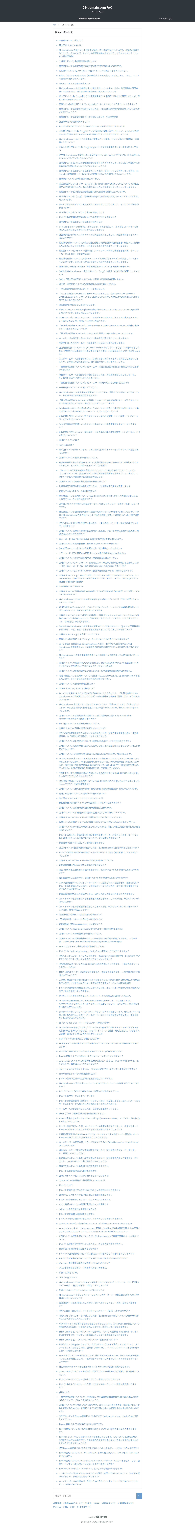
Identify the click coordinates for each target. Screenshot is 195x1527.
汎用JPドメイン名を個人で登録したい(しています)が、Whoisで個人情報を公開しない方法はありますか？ (99, 828)
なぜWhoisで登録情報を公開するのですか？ (78, 1248)
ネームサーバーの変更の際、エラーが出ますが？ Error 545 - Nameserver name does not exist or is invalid (99, 1144)
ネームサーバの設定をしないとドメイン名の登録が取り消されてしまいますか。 (94, 338)
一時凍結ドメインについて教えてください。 (78, 387)
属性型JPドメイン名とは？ (71, 45)
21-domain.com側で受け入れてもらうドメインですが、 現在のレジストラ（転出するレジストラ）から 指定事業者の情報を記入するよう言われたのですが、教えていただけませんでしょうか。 (99, 707)
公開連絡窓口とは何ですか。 (72, 586)
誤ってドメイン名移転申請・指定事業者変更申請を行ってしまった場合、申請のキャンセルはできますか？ (99, 900)
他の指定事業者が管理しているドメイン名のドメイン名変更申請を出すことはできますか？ (97, 426)
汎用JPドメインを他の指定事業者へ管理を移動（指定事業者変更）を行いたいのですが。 (99, 788)
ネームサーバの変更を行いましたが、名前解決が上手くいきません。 (90, 1108)
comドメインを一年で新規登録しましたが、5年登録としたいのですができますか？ (96, 1223)
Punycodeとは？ (66, 444)
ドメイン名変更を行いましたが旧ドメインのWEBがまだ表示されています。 (92, 126)
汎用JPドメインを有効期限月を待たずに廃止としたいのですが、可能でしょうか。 (96, 753)
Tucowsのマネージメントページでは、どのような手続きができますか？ (91, 1468)
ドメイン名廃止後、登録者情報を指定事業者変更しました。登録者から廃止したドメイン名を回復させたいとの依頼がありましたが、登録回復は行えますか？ (98, 836)
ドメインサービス (102, 18)
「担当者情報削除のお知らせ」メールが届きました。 (83, 288)
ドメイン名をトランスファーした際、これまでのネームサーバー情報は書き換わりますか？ (97, 1386)
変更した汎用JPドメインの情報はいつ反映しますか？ (83, 793)
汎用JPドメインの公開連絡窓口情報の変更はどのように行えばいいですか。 (93, 812)
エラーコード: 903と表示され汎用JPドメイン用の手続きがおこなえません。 (93, 553)
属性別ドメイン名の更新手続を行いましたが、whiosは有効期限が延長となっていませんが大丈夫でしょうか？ (99, 110)
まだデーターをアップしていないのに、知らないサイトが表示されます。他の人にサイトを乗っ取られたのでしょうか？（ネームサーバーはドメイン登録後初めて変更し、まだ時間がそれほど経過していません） (99, 1014)
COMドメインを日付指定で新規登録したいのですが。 (83, 1180)
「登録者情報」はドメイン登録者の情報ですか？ (81, 919)
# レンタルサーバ (83, 1507)
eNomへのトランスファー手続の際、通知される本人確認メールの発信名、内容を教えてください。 (99, 1373)
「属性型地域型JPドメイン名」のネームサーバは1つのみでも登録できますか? (94, 382)
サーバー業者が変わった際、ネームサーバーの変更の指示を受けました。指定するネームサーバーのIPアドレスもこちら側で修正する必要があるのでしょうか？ (98, 1128)
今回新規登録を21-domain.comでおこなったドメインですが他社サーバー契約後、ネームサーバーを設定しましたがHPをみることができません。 (99, 1136)
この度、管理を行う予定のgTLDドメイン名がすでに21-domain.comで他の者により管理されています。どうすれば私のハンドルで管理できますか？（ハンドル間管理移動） (99, 981)
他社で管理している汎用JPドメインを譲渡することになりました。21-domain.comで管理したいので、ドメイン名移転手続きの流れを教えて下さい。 (99, 677)
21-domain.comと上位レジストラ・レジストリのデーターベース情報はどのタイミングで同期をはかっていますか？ (99, 1296)
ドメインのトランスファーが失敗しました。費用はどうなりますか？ (90, 1379)
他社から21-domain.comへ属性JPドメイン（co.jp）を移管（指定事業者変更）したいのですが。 (99, 273)
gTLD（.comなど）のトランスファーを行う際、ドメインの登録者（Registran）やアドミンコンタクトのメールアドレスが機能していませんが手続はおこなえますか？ (99, 1333)
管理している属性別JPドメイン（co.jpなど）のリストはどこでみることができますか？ (98, 104)
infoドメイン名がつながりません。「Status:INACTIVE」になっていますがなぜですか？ (98, 1068)
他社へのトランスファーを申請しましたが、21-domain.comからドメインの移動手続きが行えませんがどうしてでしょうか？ (99, 1317)
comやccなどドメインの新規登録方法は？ (78, 1073)
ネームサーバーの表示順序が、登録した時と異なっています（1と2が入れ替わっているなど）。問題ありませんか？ (98, 1483)
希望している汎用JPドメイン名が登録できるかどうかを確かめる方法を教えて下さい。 (98, 822)
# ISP (72, 1507)
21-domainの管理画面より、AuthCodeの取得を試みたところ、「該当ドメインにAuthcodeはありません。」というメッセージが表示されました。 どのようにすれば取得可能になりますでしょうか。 (99, 1003)
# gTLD (96, 1503)
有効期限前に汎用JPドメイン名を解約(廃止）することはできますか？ (90, 802)
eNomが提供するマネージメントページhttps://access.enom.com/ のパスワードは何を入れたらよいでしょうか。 (99, 1120)
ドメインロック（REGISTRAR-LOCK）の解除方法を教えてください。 (90, 1091)
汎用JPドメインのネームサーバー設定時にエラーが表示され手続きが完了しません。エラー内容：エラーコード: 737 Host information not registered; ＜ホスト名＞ (99, 564)
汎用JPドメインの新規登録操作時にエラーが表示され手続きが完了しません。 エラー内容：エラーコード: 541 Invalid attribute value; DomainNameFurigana (98, 940)
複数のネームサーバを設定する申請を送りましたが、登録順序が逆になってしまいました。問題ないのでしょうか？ (97, 1152)
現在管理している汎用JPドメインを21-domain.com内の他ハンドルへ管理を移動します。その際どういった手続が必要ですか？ (99, 497)
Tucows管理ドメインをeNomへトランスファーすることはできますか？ (91, 1056)
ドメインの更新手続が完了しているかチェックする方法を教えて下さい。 (91, 1244)
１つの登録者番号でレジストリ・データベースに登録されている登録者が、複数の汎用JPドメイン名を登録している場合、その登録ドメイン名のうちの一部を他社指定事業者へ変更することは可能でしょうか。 (99, 885)
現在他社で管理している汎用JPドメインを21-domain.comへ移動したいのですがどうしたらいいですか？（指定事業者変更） (99, 782)
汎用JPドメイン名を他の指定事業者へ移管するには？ (83, 481)
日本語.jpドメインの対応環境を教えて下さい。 (80, 723)
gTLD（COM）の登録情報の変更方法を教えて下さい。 (83, 1113)
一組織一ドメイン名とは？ (71, 40)
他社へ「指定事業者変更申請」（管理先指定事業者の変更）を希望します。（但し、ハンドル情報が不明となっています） (99, 77)
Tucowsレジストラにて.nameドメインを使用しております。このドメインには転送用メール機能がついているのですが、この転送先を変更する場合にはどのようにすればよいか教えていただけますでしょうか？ (99, 1439)
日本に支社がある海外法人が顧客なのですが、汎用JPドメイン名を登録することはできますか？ (99, 871)
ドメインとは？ (66, 1185)
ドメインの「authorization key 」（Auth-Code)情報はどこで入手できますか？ (94, 951)
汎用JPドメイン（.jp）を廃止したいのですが (79, 634)
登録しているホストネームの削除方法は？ (78, 490)
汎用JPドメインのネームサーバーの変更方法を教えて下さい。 (87, 860)
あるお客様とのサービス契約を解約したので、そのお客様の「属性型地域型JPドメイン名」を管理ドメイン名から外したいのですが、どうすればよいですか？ (99, 410)
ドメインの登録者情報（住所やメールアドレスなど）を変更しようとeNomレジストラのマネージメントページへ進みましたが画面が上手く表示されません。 (99, 1102)
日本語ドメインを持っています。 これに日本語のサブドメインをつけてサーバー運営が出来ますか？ (99, 451)
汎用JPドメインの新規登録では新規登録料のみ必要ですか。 (86, 807)
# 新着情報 (57, 1503)
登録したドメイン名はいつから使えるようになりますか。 (85, 1175)
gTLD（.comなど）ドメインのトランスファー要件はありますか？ (88, 1339)
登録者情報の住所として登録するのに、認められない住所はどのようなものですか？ (96, 893)
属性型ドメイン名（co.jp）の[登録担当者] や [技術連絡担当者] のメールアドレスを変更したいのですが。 (99, 198)
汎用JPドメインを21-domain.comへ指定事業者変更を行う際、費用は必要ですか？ (96, 570)
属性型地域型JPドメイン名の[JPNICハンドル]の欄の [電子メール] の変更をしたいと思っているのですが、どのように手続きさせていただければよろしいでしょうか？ (99, 260)
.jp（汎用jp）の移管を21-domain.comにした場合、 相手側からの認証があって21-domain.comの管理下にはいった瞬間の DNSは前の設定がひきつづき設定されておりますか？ (99, 647)
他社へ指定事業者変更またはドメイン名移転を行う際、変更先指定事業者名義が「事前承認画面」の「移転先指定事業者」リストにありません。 (98, 734)
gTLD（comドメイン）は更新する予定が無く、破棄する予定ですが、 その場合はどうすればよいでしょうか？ (99, 973)
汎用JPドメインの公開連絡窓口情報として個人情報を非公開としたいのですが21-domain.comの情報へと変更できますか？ (95, 717)
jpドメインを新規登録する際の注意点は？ (78, 1209)
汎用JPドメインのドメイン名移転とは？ (77, 688)
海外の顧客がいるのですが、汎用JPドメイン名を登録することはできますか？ (94, 877)
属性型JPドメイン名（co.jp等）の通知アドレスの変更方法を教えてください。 (94, 70)
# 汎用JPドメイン (109, 1503)
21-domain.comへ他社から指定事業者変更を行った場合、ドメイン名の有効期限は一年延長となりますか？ (99, 141)
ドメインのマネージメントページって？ (77, 1095)
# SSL (65, 1507)
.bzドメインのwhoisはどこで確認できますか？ (80, 1038)
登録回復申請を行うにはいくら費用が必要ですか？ (82, 842)
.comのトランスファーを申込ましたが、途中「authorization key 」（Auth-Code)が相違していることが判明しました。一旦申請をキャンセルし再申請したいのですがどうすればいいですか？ (99, 1358)
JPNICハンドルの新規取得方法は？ (74, 83)
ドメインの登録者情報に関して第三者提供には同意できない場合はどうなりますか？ (96, 1253)
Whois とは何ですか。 (69, 1272)
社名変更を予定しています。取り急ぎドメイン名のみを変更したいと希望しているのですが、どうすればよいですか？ (98, 418)
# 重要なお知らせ (70, 1503)
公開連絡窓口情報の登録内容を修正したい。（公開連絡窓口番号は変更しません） (95, 486)
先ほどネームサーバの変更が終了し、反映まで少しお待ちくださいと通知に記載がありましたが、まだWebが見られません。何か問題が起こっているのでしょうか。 (98, 360)
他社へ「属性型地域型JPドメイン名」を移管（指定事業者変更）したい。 (92, 279)
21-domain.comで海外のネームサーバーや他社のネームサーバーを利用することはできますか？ (99, 1085)
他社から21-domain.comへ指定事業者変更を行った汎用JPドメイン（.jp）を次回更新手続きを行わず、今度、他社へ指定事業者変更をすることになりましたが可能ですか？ (99, 628)
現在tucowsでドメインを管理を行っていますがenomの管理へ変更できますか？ (95, 1366)
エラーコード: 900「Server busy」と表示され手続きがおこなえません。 (91, 538)
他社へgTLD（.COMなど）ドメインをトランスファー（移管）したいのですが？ (94, 1310)
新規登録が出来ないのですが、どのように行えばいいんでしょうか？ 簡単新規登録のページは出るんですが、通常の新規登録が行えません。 (99, 609)
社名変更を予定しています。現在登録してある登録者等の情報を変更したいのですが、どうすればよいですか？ (99, 434)
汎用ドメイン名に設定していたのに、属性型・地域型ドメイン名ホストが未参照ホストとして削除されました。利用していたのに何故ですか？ (98, 319)
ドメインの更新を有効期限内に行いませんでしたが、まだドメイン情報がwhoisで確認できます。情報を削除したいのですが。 (99, 989)
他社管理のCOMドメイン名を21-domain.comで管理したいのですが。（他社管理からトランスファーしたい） (99, 965)
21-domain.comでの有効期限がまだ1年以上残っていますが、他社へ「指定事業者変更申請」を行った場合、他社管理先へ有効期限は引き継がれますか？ (98, 90)
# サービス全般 (85, 1503)
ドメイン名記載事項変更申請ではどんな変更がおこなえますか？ (88, 217)
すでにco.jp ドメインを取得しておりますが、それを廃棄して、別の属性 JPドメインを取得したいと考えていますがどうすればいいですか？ (98, 228)
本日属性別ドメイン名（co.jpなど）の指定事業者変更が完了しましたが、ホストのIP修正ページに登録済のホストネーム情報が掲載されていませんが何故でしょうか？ (99, 133)
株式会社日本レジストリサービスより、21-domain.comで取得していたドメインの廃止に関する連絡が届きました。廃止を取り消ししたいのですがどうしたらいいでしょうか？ (99, 185)
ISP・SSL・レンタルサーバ (123, 18)
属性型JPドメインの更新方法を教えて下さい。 (80, 178)
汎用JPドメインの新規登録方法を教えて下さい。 (81, 933)
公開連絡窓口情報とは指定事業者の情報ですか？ (81, 914)
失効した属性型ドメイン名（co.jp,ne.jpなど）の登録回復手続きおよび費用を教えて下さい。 (98, 149)
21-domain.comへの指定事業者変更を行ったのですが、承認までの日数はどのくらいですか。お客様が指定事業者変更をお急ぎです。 (99, 394)
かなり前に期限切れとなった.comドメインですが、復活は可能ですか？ (91, 1051)
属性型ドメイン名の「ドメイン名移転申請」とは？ (82, 212)
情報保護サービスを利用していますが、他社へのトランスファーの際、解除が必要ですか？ (97, 1304)
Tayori (97, 1522)
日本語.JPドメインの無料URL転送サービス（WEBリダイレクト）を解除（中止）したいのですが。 (99, 505)
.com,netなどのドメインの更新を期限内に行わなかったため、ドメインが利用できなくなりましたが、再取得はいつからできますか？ (99, 1062)
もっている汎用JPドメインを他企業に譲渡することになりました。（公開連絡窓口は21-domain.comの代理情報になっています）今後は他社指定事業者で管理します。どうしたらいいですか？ (99, 696)
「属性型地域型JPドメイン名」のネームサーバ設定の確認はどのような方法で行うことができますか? (99, 368)
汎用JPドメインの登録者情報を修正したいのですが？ (83, 728)
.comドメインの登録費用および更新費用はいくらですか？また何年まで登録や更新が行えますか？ (99, 1045)
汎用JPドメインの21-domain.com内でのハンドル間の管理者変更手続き (91, 928)
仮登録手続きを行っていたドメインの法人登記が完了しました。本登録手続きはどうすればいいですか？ (98, 236)
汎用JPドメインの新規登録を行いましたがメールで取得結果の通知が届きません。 (96, 670)
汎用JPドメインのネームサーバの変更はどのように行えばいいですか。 (91, 817)
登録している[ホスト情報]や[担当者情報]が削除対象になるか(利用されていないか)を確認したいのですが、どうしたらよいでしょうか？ (99, 311)
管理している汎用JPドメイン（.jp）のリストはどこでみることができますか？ (94, 639)
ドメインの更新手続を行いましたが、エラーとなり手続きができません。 (91, 1218)
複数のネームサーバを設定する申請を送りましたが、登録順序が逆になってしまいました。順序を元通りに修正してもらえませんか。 (97, 376)
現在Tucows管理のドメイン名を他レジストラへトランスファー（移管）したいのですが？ (99, 1447)
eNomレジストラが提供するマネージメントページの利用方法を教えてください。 (95, 995)
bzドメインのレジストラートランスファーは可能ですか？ (85, 1022)
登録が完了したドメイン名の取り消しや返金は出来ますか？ (86, 1194)
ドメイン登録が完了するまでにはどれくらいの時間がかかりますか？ (90, 1189)
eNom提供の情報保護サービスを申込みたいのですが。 (83, 1267)
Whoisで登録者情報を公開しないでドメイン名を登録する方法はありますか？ (93, 1258)
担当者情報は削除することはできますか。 (78, 304)
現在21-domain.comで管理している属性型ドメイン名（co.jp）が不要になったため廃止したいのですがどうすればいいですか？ (99, 156)
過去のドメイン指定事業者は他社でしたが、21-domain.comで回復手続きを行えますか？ (99, 847)
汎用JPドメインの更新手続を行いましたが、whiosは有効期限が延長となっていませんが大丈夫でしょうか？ (99, 747)
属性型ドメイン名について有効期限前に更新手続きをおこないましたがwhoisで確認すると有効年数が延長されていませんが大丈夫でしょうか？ (99, 164)
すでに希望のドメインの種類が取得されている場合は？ (84, 1204)
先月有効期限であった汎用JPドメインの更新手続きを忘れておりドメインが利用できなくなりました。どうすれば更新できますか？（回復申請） (99, 464)
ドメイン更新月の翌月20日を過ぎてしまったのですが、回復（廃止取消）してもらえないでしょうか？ (98, 854)
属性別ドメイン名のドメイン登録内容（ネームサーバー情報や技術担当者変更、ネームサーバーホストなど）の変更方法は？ (98, 252)
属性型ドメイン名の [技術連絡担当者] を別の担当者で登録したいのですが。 (93, 191)
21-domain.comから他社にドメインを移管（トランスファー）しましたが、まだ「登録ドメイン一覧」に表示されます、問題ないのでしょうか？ (99, 1284)
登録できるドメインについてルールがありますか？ (82, 1290)
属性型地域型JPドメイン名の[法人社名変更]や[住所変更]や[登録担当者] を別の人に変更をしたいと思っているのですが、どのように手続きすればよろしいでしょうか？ (99, 244)
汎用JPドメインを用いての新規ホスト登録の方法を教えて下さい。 (89, 557)
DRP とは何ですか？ (68, 1277)
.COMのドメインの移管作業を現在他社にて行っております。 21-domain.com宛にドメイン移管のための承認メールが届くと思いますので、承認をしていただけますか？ (99, 1325)
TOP (54, 25)
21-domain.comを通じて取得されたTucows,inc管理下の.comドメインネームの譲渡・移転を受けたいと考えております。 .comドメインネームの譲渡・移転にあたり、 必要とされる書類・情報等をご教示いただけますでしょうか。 (99, 1030)
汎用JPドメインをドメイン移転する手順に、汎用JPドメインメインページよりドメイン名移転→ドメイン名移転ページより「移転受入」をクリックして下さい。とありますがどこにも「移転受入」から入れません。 (99, 618)
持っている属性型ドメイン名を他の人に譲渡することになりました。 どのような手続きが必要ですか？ (99, 206)
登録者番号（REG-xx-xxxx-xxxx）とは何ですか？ (81, 924)
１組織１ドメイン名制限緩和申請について (78, 61)
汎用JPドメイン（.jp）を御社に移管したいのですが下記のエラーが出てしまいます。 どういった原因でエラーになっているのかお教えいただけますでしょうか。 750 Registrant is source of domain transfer (99, 578)
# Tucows (57, 1507)
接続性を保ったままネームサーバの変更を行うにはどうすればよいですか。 (92, 342)
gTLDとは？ (64, 1392)
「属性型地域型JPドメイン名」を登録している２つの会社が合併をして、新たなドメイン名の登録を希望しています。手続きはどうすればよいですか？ (99, 402)
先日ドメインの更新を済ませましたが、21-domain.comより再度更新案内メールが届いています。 (99, 1238)
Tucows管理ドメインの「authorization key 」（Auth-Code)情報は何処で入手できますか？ (97, 1430)
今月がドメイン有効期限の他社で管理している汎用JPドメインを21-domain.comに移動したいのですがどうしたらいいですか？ (99, 774)
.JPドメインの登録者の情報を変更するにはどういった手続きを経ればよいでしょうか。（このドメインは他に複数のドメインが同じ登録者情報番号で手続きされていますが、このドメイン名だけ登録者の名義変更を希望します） (98, 473)
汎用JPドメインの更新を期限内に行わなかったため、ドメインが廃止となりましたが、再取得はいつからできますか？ (99, 532)
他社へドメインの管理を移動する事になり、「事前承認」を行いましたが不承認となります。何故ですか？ (98, 524)
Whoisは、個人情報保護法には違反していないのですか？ (84, 1263)
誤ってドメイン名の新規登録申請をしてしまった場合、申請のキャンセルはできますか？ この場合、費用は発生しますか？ (98, 908)
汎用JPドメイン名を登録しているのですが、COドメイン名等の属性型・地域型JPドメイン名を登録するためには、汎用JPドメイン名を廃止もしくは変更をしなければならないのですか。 (99, 1408)
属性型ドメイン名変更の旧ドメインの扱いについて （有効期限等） (89, 116)
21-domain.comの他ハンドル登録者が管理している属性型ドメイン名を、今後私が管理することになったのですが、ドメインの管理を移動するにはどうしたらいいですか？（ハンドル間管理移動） (99, 53)
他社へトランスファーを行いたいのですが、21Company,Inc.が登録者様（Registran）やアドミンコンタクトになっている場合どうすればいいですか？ (99, 957)
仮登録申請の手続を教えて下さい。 (75, 121)
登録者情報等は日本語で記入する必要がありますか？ (83, 865)
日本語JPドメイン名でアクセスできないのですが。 (82, 798)
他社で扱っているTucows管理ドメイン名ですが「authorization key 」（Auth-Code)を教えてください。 (98, 1417)
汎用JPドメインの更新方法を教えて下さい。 (79, 457)
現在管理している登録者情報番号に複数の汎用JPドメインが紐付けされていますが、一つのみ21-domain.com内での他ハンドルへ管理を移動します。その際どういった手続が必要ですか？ (99, 514)
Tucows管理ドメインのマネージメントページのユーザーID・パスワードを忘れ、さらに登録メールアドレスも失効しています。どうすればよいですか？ (99, 1462)
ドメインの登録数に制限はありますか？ (77, 1213)
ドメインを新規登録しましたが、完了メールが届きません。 (86, 1199)
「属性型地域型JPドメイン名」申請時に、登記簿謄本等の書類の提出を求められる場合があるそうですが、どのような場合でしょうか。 (99, 1398)
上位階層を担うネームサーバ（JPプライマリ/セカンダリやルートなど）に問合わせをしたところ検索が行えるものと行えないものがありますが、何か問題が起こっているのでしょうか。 (99, 350)
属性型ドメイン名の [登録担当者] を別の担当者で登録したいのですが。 (91, 65)
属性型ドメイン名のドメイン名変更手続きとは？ (81, 221)
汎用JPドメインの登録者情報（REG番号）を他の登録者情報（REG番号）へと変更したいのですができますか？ (99, 593)
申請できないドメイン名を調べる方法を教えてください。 (84, 1165)
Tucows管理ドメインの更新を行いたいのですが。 (81, 1423)
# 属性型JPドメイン (126, 1503)
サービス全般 (86, 18)
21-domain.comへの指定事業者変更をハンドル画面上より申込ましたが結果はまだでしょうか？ (99, 656)
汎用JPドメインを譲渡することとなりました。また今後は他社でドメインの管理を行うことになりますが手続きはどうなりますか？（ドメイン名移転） (99, 664)
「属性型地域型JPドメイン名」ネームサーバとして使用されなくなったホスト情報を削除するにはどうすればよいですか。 (99, 327)
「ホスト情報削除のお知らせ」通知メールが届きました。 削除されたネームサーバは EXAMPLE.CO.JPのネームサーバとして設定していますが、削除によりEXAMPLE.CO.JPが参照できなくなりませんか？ (99, 296)
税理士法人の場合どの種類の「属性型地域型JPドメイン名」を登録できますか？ (95, 266)
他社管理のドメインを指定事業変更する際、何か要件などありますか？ (90, 548)
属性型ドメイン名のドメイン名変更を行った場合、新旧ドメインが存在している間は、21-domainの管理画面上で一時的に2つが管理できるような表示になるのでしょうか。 (99, 172)
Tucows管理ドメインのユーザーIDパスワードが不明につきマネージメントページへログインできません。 (99, 1454)
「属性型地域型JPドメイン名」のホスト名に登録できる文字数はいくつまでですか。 (97, 333)
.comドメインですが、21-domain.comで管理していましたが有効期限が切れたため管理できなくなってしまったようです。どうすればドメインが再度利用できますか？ (99, 1230)
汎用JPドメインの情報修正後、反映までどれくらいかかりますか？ (89, 543)
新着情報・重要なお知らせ (67, 18)
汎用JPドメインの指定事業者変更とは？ (77, 683)
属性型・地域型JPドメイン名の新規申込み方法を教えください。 (88, 284)
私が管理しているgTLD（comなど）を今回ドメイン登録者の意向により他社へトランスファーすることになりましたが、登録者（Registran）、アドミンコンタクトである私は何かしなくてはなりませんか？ (99, 1347)
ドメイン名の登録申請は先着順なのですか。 (79, 1170)
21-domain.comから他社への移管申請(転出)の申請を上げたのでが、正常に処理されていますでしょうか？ (99, 601)
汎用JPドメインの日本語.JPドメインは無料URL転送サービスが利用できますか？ (95, 740)
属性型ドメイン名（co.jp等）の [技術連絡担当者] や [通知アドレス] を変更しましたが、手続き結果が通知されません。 (99, 98)
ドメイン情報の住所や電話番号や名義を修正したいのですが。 (87, 1078)
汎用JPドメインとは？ (69, 439)
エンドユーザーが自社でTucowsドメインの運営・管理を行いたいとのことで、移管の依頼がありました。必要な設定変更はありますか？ (99, 1475)
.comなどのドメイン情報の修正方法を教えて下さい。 (83, 946)
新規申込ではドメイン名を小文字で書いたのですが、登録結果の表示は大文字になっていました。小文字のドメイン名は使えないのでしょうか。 (98, 1160)
